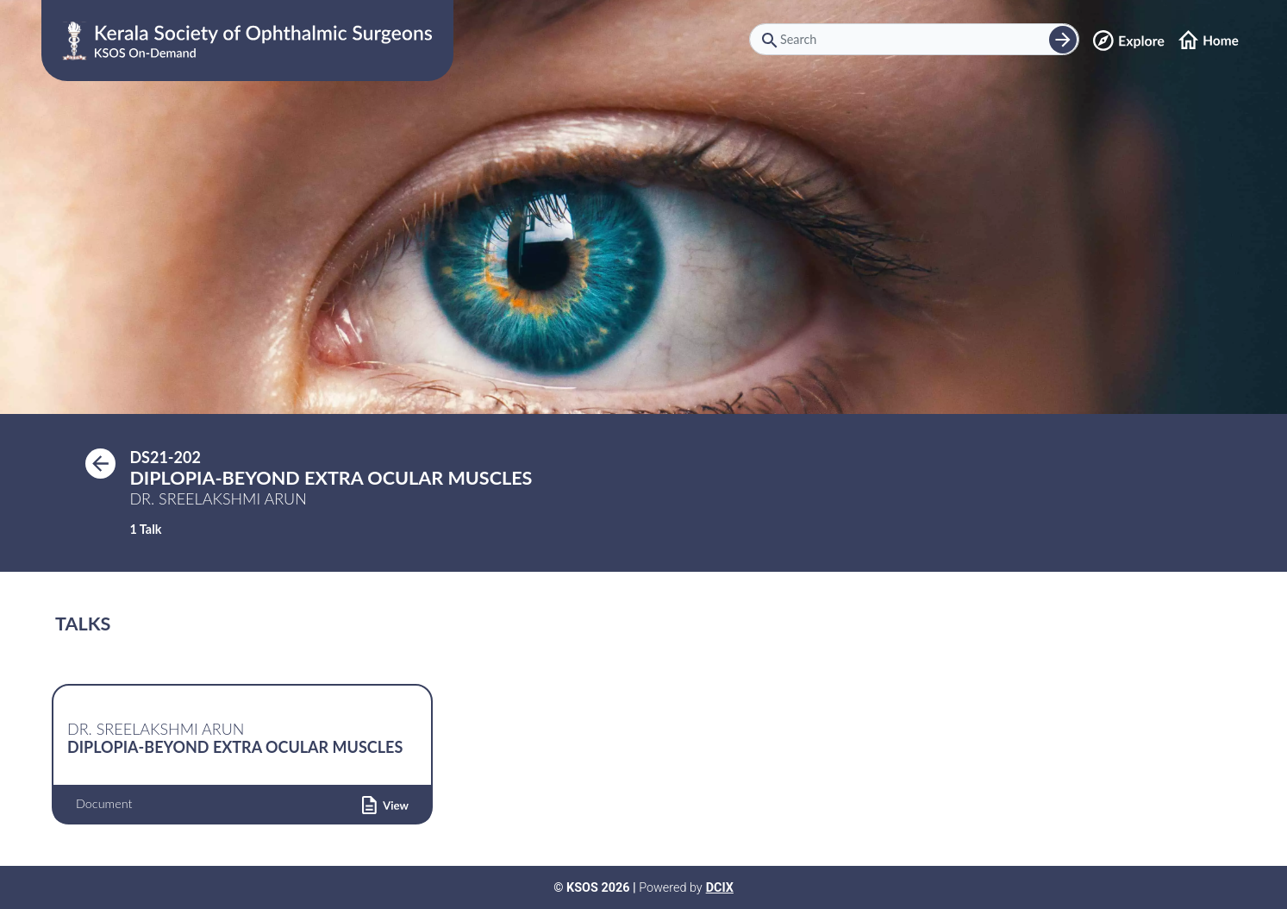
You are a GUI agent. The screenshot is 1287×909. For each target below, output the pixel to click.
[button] (385, 803)
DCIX (720, 888)
